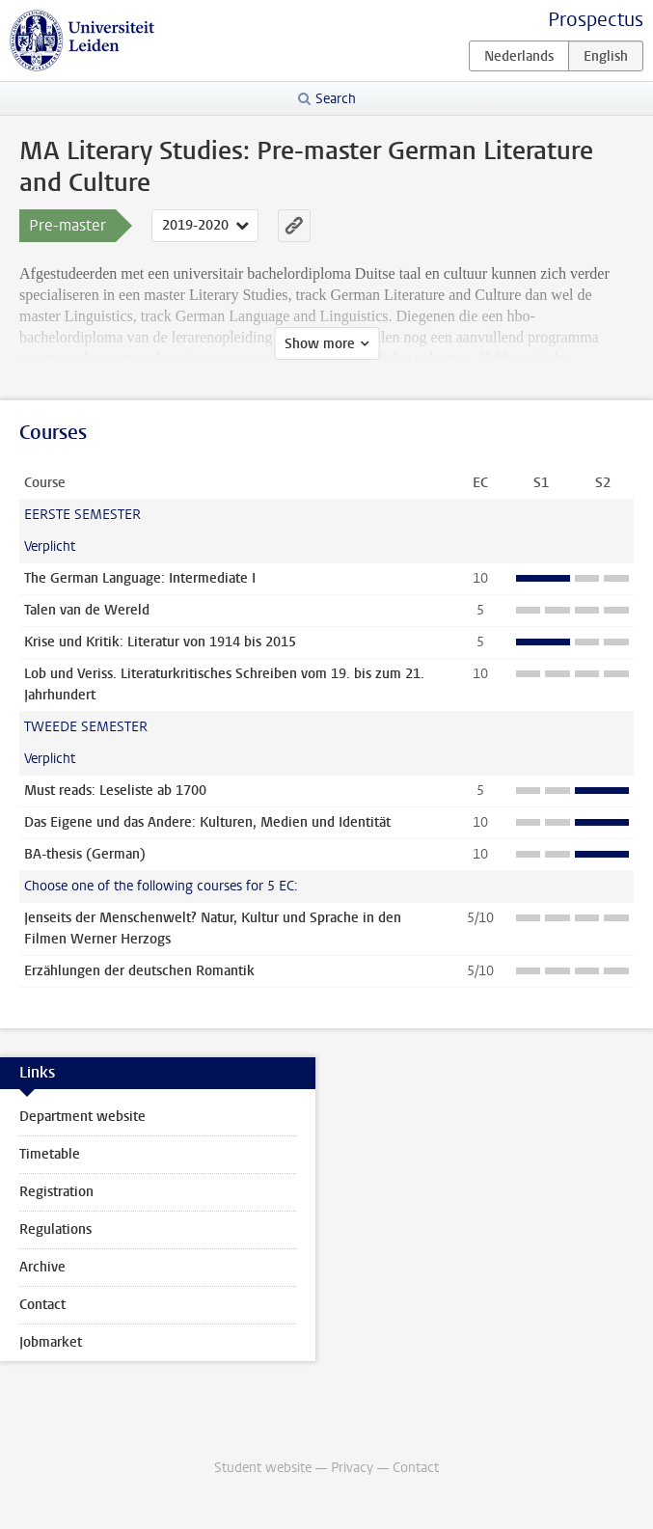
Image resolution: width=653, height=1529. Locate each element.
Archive (42, 1267)
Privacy (352, 1468)
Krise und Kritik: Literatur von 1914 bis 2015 (160, 642)
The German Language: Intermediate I (140, 578)
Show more (320, 344)
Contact (42, 1305)
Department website (82, 1116)
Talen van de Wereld (87, 610)
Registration (56, 1192)
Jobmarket (50, 1342)
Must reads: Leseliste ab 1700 (115, 790)
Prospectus (595, 20)
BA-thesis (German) (85, 854)
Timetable (49, 1154)
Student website (263, 1468)
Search (335, 99)
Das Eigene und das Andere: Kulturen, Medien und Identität (207, 822)
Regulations (55, 1229)
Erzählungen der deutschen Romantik (139, 971)
